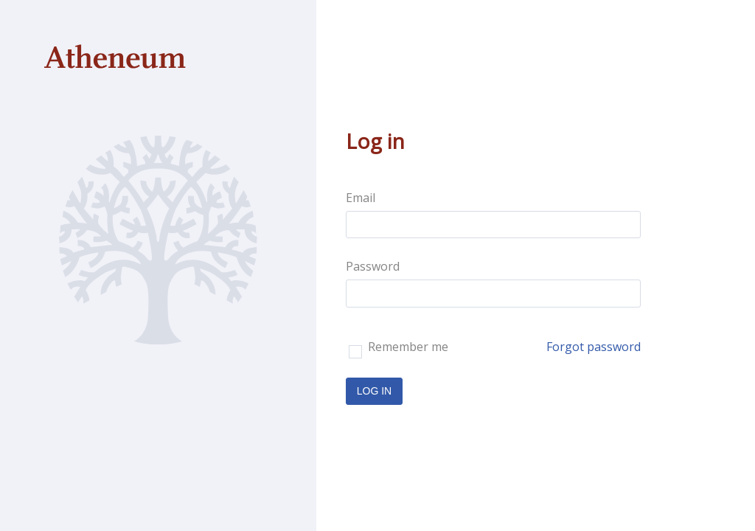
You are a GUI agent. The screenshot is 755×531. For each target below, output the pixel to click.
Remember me (398, 349)
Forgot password (593, 347)
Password (373, 266)
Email (360, 198)
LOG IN (374, 391)
